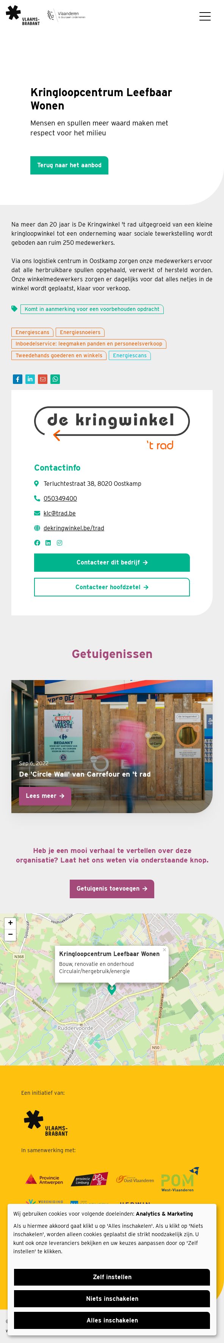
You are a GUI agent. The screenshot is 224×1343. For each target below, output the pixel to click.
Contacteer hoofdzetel (108, 587)
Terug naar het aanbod (69, 165)
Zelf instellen (112, 1277)
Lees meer (41, 795)
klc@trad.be (60, 513)
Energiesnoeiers (80, 332)
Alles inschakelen (112, 1320)
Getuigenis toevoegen (108, 888)
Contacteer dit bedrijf (108, 562)
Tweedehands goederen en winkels (59, 355)
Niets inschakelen (112, 1298)
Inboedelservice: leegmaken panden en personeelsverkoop (89, 343)
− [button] (10, 935)
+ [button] (10, 923)
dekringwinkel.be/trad (74, 528)
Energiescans (32, 332)
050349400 (60, 498)
